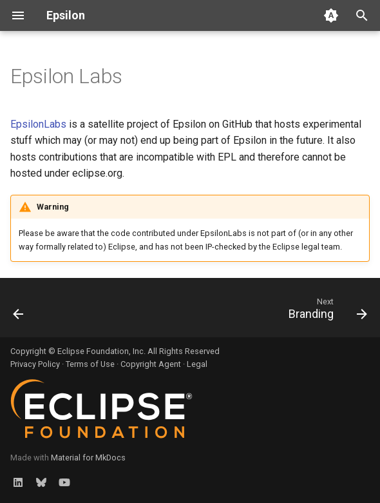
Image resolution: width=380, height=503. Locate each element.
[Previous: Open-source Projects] (19, 311)
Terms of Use (90, 364)
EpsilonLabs (38, 124)
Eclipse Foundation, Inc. (101, 351)
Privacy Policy (35, 364)
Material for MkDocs (88, 457)
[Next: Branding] (325, 311)
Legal (197, 364)
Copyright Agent (150, 364)
